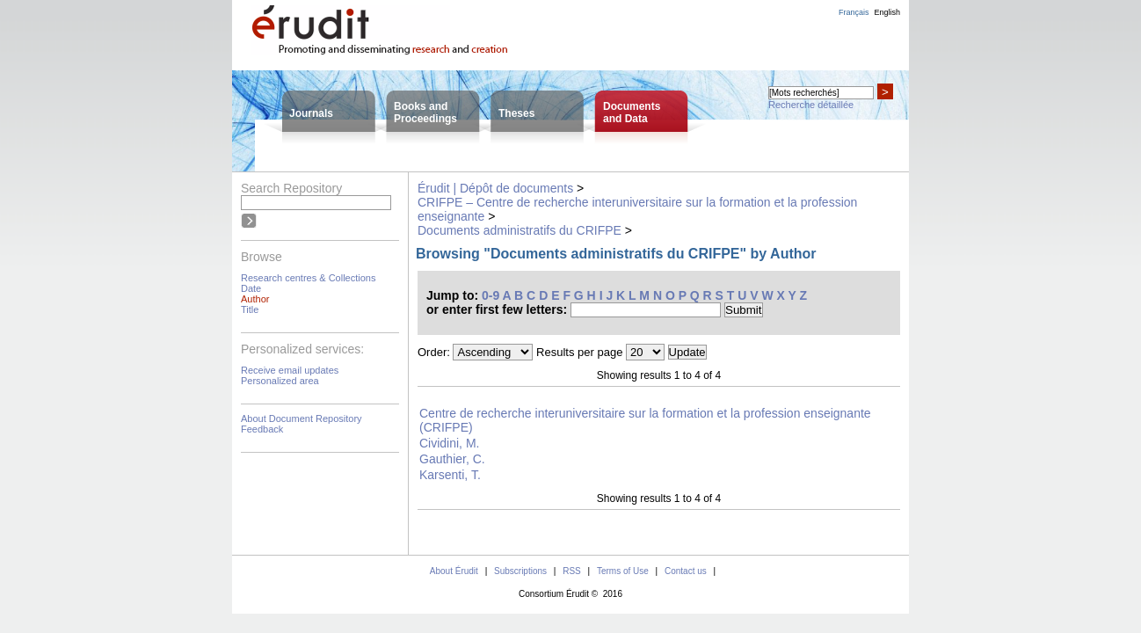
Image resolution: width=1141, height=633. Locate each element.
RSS (572, 571)
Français (854, 12)
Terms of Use (623, 571)
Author (255, 299)
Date (251, 288)
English (887, 12)
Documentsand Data (631, 112)
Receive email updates (289, 370)
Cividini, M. (449, 443)
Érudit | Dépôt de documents (495, 188)
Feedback (262, 429)
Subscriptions (520, 571)
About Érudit (454, 571)
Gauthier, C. (452, 459)
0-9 (490, 295)
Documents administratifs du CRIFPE (519, 230)
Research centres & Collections (308, 278)
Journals (311, 113)
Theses (516, 113)
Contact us (686, 571)
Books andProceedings (425, 112)
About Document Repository (301, 418)
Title (249, 309)
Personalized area (280, 380)
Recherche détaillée (811, 104)
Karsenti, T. (450, 475)
